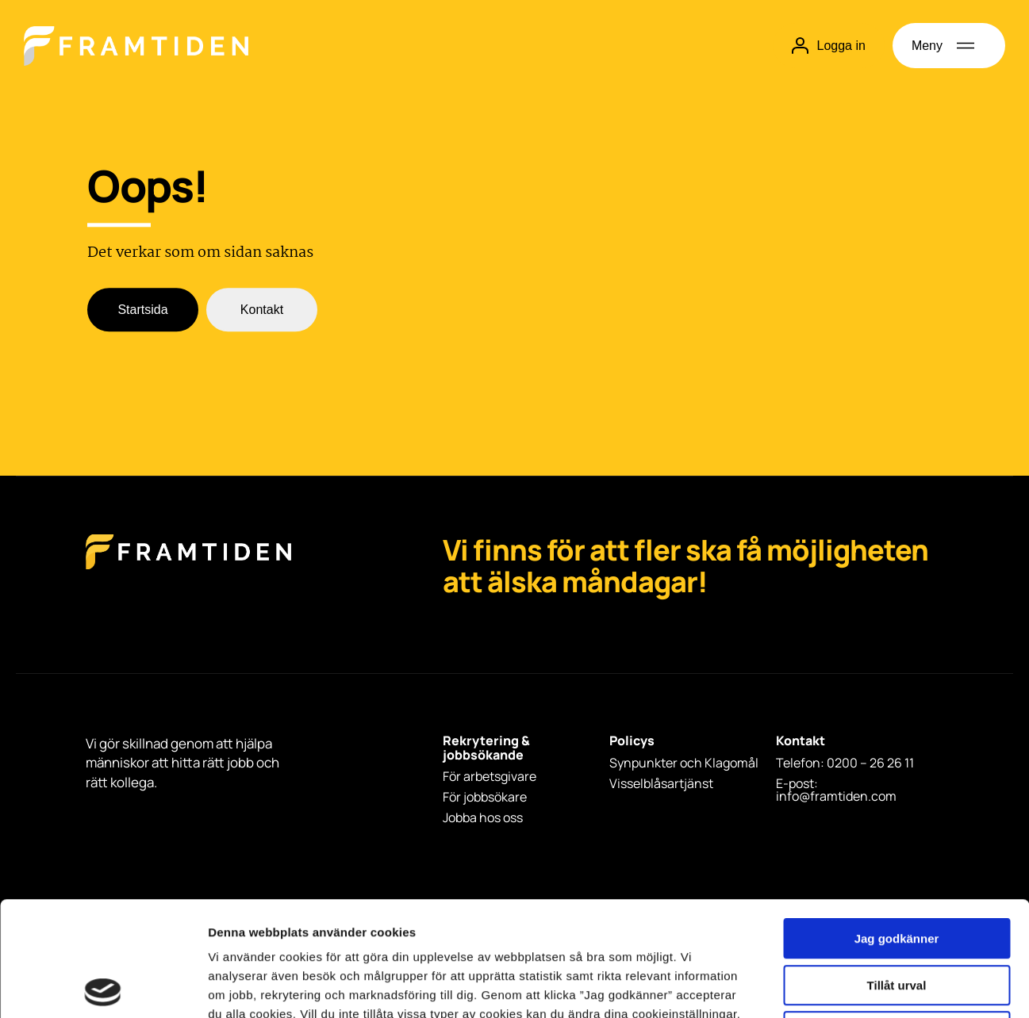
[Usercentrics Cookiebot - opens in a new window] (102, 987)
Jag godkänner (896, 824)
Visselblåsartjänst (661, 783)
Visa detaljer (862, 986)
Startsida (142, 310)
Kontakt (261, 310)
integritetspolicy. (336, 918)
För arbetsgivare (489, 776)
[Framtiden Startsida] (188, 568)
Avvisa (896, 917)
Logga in (828, 45)
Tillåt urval (897, 871)
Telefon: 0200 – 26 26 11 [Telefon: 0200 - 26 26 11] (845, 762)
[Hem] (136, 46)
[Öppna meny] (949, 45)
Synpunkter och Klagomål (683, 762)
